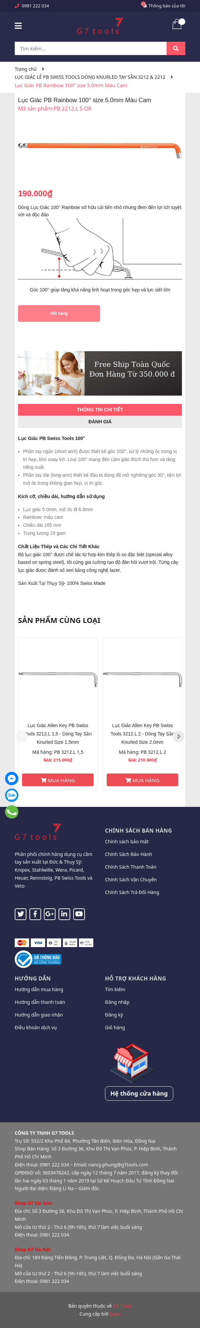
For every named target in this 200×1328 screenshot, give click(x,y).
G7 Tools (122, 1306)
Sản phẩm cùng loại (59, 620)
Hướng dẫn (33, 978)
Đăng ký (114, 1015)
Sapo (115, 1314)
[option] (58, 714)
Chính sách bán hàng (138, 830)
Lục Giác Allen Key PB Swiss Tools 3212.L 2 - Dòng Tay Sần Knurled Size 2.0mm (143, 734)
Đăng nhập (117, 1002)
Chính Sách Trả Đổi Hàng (132, 892)
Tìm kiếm (115, 989)
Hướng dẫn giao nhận (39, 1015)
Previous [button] (21, 736)
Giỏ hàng (115, 1027)
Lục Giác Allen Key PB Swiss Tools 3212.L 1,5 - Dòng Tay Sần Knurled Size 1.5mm (58, 734)
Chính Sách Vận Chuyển (131, 879)
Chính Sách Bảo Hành (128, 854)
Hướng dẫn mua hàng (39, 989)
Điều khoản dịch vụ (36, 1027)
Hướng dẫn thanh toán (40, 1002)
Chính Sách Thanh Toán (131, 867)
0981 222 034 (35, 6)
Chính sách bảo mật (126, 841)
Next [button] (179, 736)
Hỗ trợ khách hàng (135, 978)
